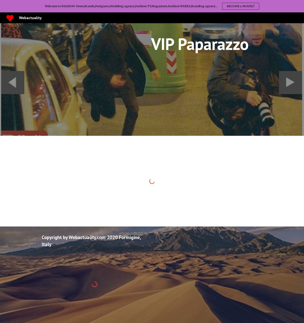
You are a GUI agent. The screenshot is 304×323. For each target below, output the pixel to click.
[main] (200, 44)
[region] (152, 6)
